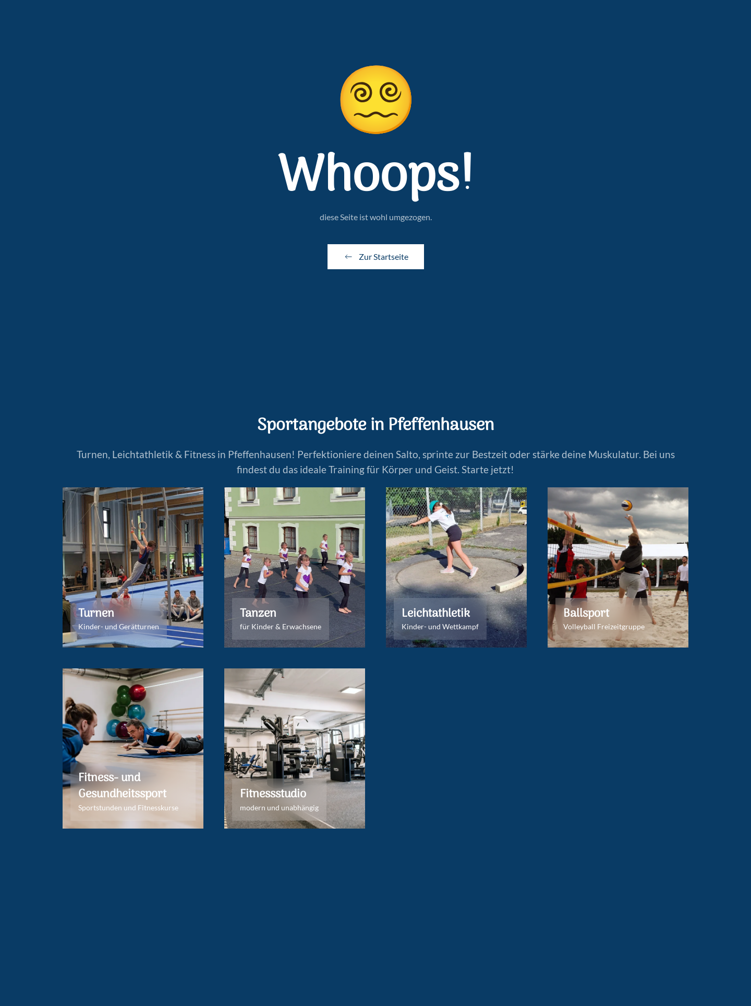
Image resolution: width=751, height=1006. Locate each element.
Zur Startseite (375, 257)
